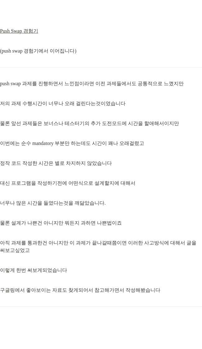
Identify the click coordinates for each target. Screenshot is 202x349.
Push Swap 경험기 (19, 31)
